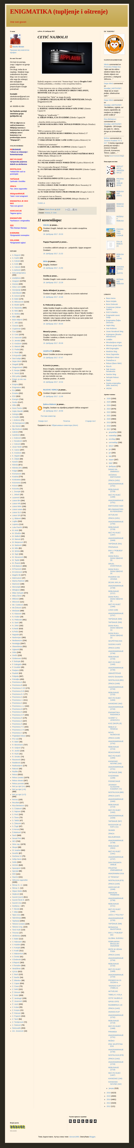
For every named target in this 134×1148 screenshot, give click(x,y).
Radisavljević (17, 766)
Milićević (15, 599)
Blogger (92, 1137)
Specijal (15, 871)
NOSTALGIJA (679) (116, 880)
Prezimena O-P (18, 715)
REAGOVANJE (114, 752)
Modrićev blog (111, 351)
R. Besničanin (17, 745)
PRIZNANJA (113, 547)
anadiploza (16, 278)
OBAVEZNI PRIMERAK (113, 894)
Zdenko (46, 225)
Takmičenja (16, 918)
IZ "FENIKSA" (113, 877)
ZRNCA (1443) (114, 1008)
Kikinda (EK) (17, 468)
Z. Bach (15, 974)
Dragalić (15, 364)
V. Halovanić (17, 942)
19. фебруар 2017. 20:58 (53, 411)
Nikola (106, 64)
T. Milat (15, 912)
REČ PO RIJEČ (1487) (114, 1074)
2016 (109, 1093)
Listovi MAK (17, 506)
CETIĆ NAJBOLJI (115, 998)
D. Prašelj (16, 349)
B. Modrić (16, 305)
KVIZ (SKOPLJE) (115, 723)
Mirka (45, 261)
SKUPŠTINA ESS (115, 641)
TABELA (41, 203)
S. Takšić (15, 820)
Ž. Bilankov (16, 980)
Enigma (15, 384)
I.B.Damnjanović (18, 423)
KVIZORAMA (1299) (113, 777)
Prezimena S (17, 721)
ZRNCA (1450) (114, 648)
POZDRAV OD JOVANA (114, 578)
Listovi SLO (16, 512)
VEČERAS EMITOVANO (114, 476)
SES (14, 841)
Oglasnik (15, 649)
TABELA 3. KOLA (115, 995)
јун (110, 453)
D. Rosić (15, 352)
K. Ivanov (16, 450)
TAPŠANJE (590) (115, 622)
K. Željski (15, 459)
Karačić (15, 462)
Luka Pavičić (17, 527)
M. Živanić (16, 563)
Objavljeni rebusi (112, 357)
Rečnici (15, 800)
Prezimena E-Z (18, 694)
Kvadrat (15, 477)
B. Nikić (15, 311)
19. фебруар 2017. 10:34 (53, 382)
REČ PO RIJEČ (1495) (114, 663)
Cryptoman (16, 329)
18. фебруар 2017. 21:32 (53, 254)
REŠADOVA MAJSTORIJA (114, 928)
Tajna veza (16, 915)
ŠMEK (108, 380)
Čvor (14, 332)
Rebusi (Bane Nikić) (114, 363)
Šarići (14, 835)
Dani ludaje (16, 358)
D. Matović (16, 346)
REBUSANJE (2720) (113, 965)
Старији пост (90, 421)
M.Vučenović (17, 572)
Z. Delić (15, 989)
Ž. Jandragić (17, 998)
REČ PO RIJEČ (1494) (114, 699)
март (111, 463)
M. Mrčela (16, 551)
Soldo (14, 862)
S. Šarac (15, 817)
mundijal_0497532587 (112, 88)
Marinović (16, 584)
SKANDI (111, 830)
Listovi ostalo (17, 509)
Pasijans (15, 670)
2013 (109, 1103)
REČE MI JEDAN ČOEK (115, 950)
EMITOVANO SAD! (115, 506)
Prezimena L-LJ (18, 706)
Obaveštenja (17, 646)
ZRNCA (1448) (114, 738)
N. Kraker (16, 617)
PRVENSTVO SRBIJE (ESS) (120, 182)
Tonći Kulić (16, 930)
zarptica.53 (47, 351)
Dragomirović (17, 367)
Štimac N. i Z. (17, 885)
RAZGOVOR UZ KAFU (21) (114, 826)
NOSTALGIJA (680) (116, 792)
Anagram (15, 281)
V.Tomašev (16, 966)
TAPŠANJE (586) (115, 924)
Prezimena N (17, 712)
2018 (109, 426)
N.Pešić (15, 632)
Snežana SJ (17, 856)
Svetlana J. (16, 906)
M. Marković (17, 545)
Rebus (14, 775)
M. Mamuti (16, 539)
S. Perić (15, 814)
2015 (109, 1096)
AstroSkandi (17, 293)
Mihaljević (16, 590)
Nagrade (15, 635)
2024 (109, 405)
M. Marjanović (17, 542)
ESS (14, 396)
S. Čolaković (17, 809)
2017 (109, 429)
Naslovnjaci (16, 637)
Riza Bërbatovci (110, 119)
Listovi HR (16, 504)
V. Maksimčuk (17, 954)
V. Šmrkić (16, 957)
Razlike (15, 772)
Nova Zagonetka (112, 354)
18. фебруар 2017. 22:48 (53, 297)
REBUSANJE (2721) (113, 905)
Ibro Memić (16, 426)
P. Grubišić (16, 667)
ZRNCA (111, 834)
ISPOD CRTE (113, 1002)
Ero (13, 390)
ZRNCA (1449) (114, 684)
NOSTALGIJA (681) (116, 680)
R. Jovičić (16, 751)
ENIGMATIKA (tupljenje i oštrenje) (59, 11)
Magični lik (16, 575)
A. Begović (16, 255)
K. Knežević (17, 453)
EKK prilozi (16, 376)
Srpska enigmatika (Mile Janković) (113, 384)
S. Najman (16, 811)
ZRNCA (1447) (114, 796)
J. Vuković (16, 444)
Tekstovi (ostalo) (18, 924)
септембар (113, 442)
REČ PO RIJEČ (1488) (114, 1027)
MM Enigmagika (112, 348)
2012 (109, 1106)
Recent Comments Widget (116, 156)
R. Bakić (15, 742)
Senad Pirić (16, 838)
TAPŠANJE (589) (115, 619)
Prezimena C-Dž (18, 688)
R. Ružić (15, 754)
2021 (109, 416)
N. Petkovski (17, 620)
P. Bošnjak (16, 661)
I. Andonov (16, 420)
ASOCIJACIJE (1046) (114, 888)
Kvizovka (15, 489)
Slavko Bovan (18, 47)
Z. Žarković (16, 1025)
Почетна (66, 421)
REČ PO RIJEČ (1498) (114, 496)
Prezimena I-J (17, 700)
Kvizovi (15, 486)
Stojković (15, 894)
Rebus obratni (17, 781)
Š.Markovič (16, 832)
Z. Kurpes (16, 1010)
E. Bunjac (16, 370)
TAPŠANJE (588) (115, 772)
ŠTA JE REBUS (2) (119, 244)
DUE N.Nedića (112, 312)
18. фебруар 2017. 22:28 (53, 282)
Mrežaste (16, 611)
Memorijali (16, 587)
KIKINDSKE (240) (115, 1079)
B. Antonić (16, 296)
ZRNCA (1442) (114, 1059)
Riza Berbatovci (18, 806)
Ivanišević (16, 435)
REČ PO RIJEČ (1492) (114, 811)
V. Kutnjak (16, 948)
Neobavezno (17, 640)
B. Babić (15, 299)
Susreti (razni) (17, 897)
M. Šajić (15, 554)
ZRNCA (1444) (114, 955)
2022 (109, 412)
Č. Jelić (15, 323)
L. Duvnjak (16, 492)
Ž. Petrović (16, 1013)
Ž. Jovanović (17, 1001)
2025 (109, 402)
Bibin (14, 317)
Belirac (106, 138)
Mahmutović (17, 578)
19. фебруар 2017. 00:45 (53, 324)
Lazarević (16, 498)
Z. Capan (16, 983)
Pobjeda (15, 676)
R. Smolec (16, 757)
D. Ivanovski (17, 338)
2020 (109, 419)
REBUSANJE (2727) (113, 592)
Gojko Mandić (17, 411)
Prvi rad (15, 739)
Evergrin (15, 399)
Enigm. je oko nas (19, 379)
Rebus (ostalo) (18, 778)
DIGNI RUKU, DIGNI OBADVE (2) (115, 635)
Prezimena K (17, 703)
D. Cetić (54, 213)
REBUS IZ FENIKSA (113, 728)
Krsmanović (16, 474)
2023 (109, 409)
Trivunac (15, 933)
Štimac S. (16, 888)
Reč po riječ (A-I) (18, 786)
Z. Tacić (15, 1019)
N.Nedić (15, 629)
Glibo (14, 405)
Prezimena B (17, 685)
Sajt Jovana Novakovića (110, 370)
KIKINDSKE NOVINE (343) (114, 762)
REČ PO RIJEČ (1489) (114, 970)
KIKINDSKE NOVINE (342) (114, 1083)
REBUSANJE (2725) (113, 694)
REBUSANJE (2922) (113, 847)
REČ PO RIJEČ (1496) (114, 605)
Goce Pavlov (17, 408)
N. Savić (15, 623)
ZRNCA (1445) (114, 884)
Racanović (16, 760)
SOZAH (15, 865)
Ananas (47, 213)
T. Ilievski (15, 909)
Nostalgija (16, 643)
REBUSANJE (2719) (113, 1022)
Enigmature (16, 387)
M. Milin (15, 548)
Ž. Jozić (15, 1004)
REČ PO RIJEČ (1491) (114, 852)
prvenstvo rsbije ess (112, 67)
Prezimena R (17, 718)
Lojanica (15, 524)
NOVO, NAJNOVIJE (114, 733)
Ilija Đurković (17, 429)
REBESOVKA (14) (120, 205)
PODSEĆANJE (114, 781)
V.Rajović (16, 963)
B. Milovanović (18, 302)
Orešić (14, 655)
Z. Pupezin (16, 1016)
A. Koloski (16, 261)
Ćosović (15, 326)
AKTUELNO (113, 515)
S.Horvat (15, 829)
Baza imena (110, 298)
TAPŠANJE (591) (115, 544)
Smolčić (15, 853)
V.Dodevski (16, 960)
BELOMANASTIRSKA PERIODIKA (115, 510)
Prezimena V (17, 733)
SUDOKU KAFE (114, 644)
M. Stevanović (17, 557)
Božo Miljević (17, 320)
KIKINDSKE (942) (115, 704)
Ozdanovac (16, 658)
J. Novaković (17, 441)
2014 (109, 1099)
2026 (109, 399)
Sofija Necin (17, 859)
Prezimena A (17, 682)
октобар (112, 439)
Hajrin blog (110, 325)
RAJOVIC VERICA (50, 390)
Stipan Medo (17, 891)
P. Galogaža (17, 664)
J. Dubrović (16, 438)
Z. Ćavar (15, 986)
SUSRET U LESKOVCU (114, 719)
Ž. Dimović (16, 992)
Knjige (14, 471)
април (111, 460)
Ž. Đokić (15, 995)
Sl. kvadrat (16, 850)
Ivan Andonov (111, 328)
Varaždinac (16, 969)
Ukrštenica (16, 936)
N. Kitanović (17, 614)
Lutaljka (109, 339)
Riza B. (109, 366)
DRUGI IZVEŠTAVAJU (115, 565)
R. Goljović (16, 748)
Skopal (15, 847)
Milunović (16, 602)
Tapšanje (15, 921)
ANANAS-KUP (114, 1012)
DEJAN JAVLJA (114, 582)
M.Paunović (16, 569)
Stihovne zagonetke (20, 880)
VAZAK (109, 388)
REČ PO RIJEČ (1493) (114, 757)
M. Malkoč (16, 536)
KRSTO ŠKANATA (115, 677)
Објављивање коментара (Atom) (65, 425)
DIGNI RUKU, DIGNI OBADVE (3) (115, 599)
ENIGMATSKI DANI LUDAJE (119, 232)
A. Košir (15, 264)
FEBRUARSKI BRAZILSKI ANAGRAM (113, 944)
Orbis (14, 652)
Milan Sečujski (17, 593)
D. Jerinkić (16, 341)
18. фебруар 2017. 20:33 (53, 234)
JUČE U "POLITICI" (116, 915)
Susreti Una (16, 903)
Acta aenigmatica (19, 273)
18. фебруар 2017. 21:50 (53, 268)
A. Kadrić (15, 258)
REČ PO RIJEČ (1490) (114, 910)
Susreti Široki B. (18, 900)
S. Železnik (16, 823)
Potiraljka (16, 679)
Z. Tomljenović (17, 1022)
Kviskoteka (16, 480)
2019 (109, 422)
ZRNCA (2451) (114, 518)
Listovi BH (16, 501)
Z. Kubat (15, 1007)
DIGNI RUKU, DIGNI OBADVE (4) (115, 571)
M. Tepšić (16, 560)
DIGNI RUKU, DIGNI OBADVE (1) (115, 628)
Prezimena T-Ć (18, 727)
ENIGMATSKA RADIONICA (114, 713)
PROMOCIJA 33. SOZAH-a (115, 981)
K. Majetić (16, 456)
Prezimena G (17, 697)
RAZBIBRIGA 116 (115, 1005)
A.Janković (16, 270)
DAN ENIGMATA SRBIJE (114, 864)
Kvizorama (16, 483)
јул (110, 449)
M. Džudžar (16, 533)
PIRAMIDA (112, 1032)
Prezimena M (17, 709)
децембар (113, 432)
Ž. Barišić (16, 977)
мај (110, 456)
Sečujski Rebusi (112, 377)
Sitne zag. (16, 844)
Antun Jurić (16, 287)
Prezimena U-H (18, 730)
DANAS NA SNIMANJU (113, 470)
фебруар (112, 466)
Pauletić (15, 673)
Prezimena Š (17, 724)
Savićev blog (111, 374)
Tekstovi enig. (17, 927)
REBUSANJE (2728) (113, 528)
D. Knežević (17, 344)
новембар (113, 436)
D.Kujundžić (17, 355)
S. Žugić (15, 826)
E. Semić (15, 373)
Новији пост (43, 421)
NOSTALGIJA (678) (116, 1055)
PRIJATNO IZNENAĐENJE (115, 869)
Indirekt (15, 432)
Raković (15, 769)
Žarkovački (16, 1028)
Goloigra (15, 414)
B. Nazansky (17, 308)
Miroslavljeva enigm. (114, 342)
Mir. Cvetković (17, 605)
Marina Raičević (18, 581)
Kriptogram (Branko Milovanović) (113, 335)
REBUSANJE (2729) (113, 490)
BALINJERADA (114, 837)
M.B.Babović (17, 566)
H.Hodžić (15, 417)
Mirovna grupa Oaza (114, 345)
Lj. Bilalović (16, 518)
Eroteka (15, 393)
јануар (111, 1088)
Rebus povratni (18, 784)
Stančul (15, 877)
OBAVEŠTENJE (114, 673)
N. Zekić (15, 626)
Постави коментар (48, 416)
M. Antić (15, 530)
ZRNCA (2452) (114, 480)
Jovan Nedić (17, 447)
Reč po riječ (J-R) (19, 789)
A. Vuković (16, 267)
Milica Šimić (17, 596)
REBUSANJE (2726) (113, 658)
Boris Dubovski (112, 304)
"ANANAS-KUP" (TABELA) (114, 987)
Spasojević (16, 868)
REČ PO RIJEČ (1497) (114, 534)
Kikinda (15, 465)
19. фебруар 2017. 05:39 (53, 343)
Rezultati (15, 803)
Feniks (14, 402)
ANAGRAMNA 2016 (116, 874)
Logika (14, 521)
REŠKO (111, 1041)
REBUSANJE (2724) (113, 748)
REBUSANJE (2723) (113, 806)
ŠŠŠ (14, 874)
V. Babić (15, 939)
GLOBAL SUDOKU (115, 938)
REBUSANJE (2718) (113, 1069)
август (111, 446)
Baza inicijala (111, 301)
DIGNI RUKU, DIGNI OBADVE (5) (115, 558)
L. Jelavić (16, 495)
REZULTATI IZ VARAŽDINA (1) (120, 169)
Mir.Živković (16, 608)
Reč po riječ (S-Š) (19, 795)
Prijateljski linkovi (19, 736)
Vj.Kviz (15, 972)
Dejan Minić (16, 361)
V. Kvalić (15, 951)
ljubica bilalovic (49, 404)
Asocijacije (16, 290)
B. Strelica (16, 314)
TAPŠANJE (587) (115, 821)
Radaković (16, 763)
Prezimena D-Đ (18, 691)
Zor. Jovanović (18, 1031)
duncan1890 (74, 1137)
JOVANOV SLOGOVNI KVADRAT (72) (115, 787)
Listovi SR (16, 515)
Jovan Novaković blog (114, 331)
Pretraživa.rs (111, 360)
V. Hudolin (16, 945)
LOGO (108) (113, 610)
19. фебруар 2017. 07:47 (53, 358)
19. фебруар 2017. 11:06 (53, 396)
